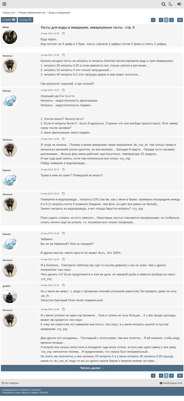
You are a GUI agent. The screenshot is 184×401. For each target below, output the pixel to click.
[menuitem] (11, 390)
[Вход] (178, 5)
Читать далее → (92, 368)
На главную (10, 383)
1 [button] (153, 20)
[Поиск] (164, 5)
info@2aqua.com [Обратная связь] (171, 383)
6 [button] (171, 20)
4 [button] (161, 20)
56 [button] (180, 20)
